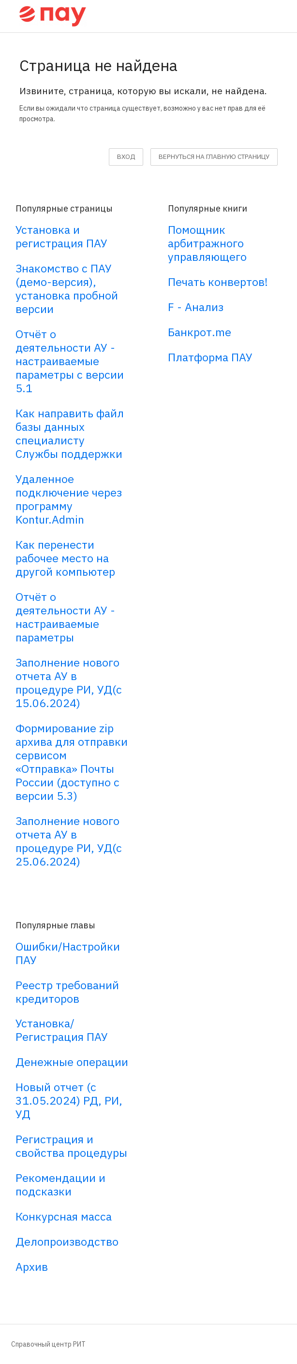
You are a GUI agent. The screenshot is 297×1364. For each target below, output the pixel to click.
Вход (126, 156)
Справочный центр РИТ (48, 1344)
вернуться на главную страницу (214, 156)
